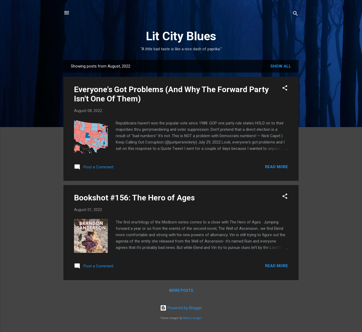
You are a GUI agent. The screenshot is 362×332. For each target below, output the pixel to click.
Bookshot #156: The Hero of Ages (134, 197)
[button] (285, 89)
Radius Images (192, 318)
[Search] (295, 14)
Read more (276, 166)
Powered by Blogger (181, 308)
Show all (280, 66)
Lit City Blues (181, 36)
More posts (181, 290)
